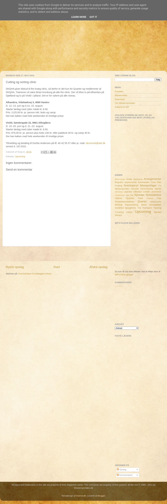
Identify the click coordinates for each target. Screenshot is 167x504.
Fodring (118, 185)
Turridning (119, 212)
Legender (128, 192)
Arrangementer (152, 178)
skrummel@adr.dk (95, 143)
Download (120, 99)
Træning (157, 208)
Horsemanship (146, 189)
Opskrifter (130, 198)
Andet (129, 179)
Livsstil (146, 191)
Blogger (101, 496)
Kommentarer (125, 475)
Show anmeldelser (151, 205)
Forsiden (119, 91)
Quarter (142, 201)
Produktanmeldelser (124, 201)
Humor (158, 189)
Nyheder (139, 194)
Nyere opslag (15, 267)
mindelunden (120, 195)
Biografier (119, 182)
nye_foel (129, 195)
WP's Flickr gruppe (124, 274)
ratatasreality (155, 202)
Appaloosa (138, 179)
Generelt (135, 189)
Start (56, 267)
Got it (93, 17)
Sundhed (119, 208)
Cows (153, 182)
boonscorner (131, 182)
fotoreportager (148, 185)
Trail (139, 208)
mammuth (81, 496)
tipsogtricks (130, 208)
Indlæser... (120, 286)
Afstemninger (120, 179)
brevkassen (144, 182)
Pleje (159, 198)
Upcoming (20, 156)
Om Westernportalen (125, 103)
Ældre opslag (98, 267)
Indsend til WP (122, 107)
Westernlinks (121, 95)
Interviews (119, 192)
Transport (147, 208)
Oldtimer (118, 198)
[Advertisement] (83, 48)
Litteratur (137, 191)
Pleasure (149, 198)
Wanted (157, 212)
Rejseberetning (131, 205)
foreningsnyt (131, 185)
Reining (118, 205)
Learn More (78, 17)
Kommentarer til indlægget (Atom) (34, 273)
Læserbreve (156, 192)
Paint (140, 198)
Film (159, 182)
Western (118, 215)
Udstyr (129, 212)
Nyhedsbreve (153, 194)
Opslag (121, 469)
